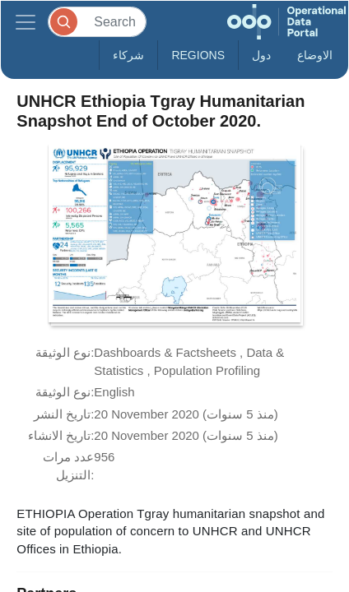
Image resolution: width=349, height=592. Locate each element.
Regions (198, 55)
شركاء (128, 55)
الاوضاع (315, 55)
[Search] (97, 22)
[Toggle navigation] (25, 21)
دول (261, 55)
